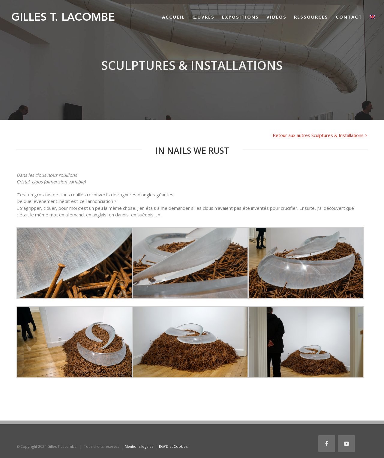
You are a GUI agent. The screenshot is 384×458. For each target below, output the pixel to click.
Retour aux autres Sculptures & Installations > (320, 135)
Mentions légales (139, 446)
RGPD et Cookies (173, 446)
